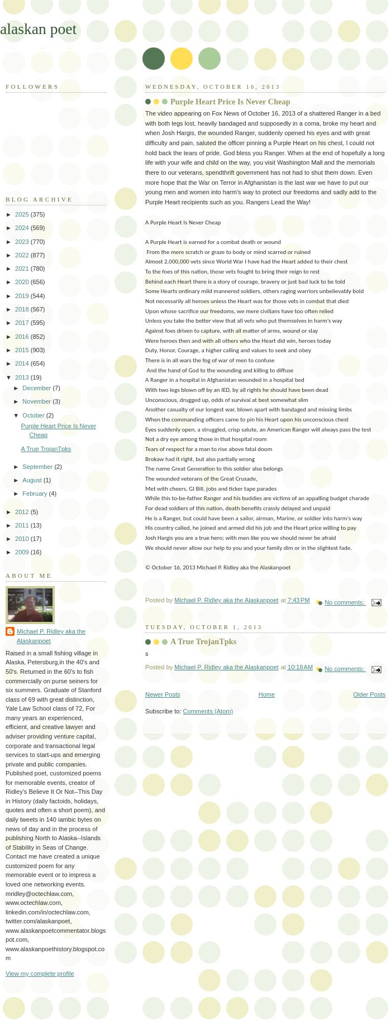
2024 (23, 227)
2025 (23, 214)
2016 (23, 336)
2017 (23, 322)
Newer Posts (162, 694)
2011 (23, 525)
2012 (23, 512)
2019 (23, 296)
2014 (23, 363)
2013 (23, 377)
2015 (23, 350)
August (32, 480)
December (37, 388)
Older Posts (369, 694)
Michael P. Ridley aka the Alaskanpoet (51, 636)
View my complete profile (40, 973)
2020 (23, 282)
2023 (23, 241)
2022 (23, 255)
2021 (23, 268)
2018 (23, 309)
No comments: (345, 602)
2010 (23, 538)
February (35, 493)
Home (267, 694)
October (34, 415)
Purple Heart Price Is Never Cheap (230, 101)
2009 (23, 552)
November (37, 401)
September (38, 466)
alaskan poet (38, 28)
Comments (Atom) (208, 711)
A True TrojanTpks (203, 641)
